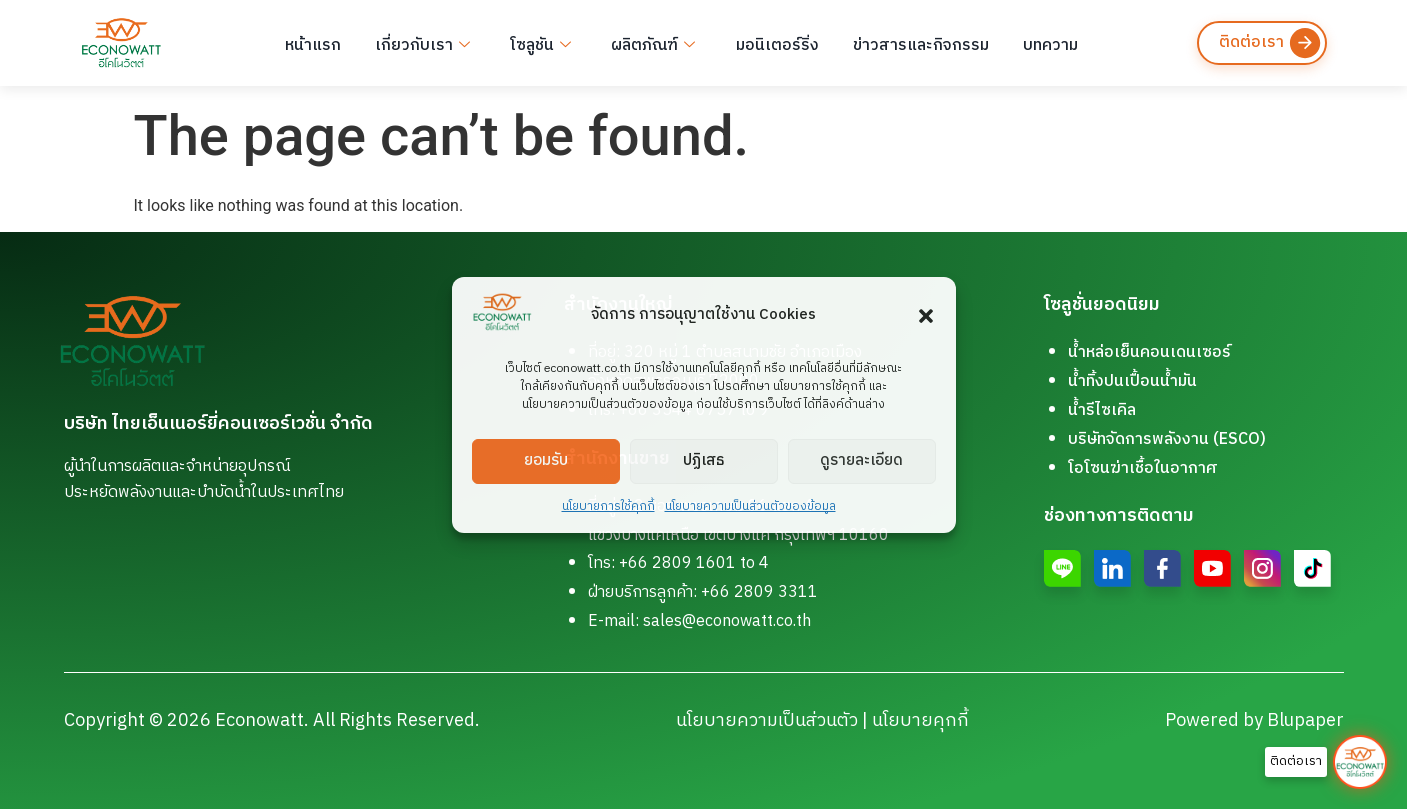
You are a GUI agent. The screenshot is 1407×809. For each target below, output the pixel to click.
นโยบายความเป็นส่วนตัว (767, 721)
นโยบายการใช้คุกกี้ (608, 506)
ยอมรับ (546, 460)
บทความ (1037, 42)
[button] (926, 316)
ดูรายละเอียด (861, 460)
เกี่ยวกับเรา (420, 43)
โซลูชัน (536, 43)
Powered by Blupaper (1254, 721)
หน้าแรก (313, 42)
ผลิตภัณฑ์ (647, 43)
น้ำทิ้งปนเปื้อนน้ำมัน (1132, 381)
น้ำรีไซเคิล (1102, 410)
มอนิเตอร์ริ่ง (768, 42)
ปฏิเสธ (703, 460)
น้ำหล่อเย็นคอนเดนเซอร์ (1149, 352)
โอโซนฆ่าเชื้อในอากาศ (1143, 468)
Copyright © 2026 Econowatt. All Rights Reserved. (272, 721)
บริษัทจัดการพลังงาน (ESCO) (1167, 439)
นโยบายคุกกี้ (920, 721)
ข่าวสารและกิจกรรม (910, 42)
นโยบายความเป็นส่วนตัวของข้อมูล (750, 506)
